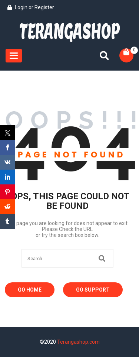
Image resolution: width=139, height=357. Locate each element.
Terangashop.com (78, 342)
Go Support (93, 290)
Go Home (30, 290)
